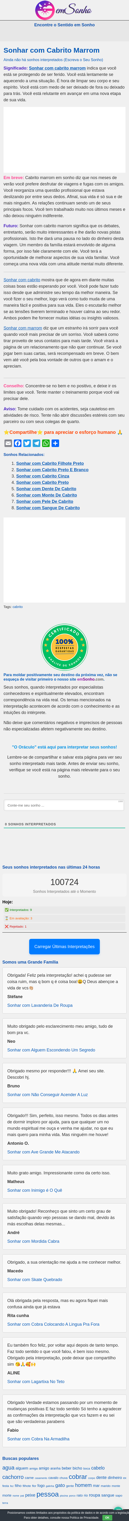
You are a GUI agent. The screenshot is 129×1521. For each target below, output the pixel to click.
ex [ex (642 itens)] (124, 1478)
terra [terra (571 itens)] (5, 1502)
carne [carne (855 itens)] (29, 1478)
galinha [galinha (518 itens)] (50, 1486)
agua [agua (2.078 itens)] (8, 1468)
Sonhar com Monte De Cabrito (46, 495)
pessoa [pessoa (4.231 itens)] (47, 1494)
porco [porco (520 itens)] (72, 1495)
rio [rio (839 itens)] (86, 1495)
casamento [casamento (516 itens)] (41, 1478)
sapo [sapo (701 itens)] (118, 1495)
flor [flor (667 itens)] (34, 1486)
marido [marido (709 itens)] (105, 1486)
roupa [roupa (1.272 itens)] (94, 1495)
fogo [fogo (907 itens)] (41, 1486)
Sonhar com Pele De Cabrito (44, 501)
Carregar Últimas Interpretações (64, 946)
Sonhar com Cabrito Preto (42, 482)
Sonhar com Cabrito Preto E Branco (52, 469)
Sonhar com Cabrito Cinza (42, 476)
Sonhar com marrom (23, 328)
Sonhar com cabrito (22, 280)
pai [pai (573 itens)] (22, 1495)
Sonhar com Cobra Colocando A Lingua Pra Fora (53, 1324)
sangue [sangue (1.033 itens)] (107, 1495)
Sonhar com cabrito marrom (57, 68)
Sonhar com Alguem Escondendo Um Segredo (51, 1050)
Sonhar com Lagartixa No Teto (35, 1381)
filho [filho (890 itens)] (18, 1486)
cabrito (17, 607)
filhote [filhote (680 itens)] (27, 1486)
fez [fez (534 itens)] (12, 1486)
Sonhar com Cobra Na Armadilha (38, 1439)
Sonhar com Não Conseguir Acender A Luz (47, 1094)
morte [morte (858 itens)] (7, 1495)
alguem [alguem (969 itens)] (22, 1468)
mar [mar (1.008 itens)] (96, 1485)
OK (107, 1517)
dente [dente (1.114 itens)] (101, 1477)
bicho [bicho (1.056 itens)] (77, 1468)
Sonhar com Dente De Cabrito (46, 488)
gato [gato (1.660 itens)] (60, 1485)
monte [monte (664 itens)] (116, 1486)
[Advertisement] (64, 140)
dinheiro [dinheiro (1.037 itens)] (115, 1477)
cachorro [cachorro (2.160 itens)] (13, 1477)
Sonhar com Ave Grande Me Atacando (43, 1152)
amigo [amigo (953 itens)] (44, 1468)
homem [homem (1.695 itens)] (83, 1485)
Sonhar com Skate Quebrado (34, 1279)
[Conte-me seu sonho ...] (64, 805)
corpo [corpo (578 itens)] (91, 1477)
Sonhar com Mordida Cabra (33, 1241)
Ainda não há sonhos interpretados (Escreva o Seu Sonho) (53, 60)
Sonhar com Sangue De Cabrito (48, 508)
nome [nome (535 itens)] (16, 1495)
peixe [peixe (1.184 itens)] (30, 1495)
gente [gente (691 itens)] (70, 1486)
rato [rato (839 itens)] (80, 1495)
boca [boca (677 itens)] (86, 1468)
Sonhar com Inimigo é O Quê (34, 1190)
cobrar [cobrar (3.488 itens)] (78, 1476)
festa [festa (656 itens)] (5, 1486)
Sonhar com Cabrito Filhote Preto (50, 463)
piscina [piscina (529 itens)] (64, 1495)
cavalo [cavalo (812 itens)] (53, 1478)
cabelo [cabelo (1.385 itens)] (98, 1467)
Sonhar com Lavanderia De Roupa (40, 1005)
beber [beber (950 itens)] (66, 1468)
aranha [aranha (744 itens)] (55, 1468)
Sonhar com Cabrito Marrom (52, 50)
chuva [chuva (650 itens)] (64, 1478)
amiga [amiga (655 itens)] (33, 1468)
